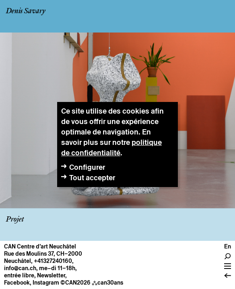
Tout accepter (92, 178)
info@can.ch (20, 268)
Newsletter (51, 275)
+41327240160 (53, 261)
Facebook (17, 283)
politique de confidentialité (111, 147)
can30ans (107, 283)
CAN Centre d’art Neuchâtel (40, 246)
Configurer (87, 167)
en (227, 246)
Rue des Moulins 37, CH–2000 (43, 254)
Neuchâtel (17, 261)
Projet (15, 220)
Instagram (46, 283)
